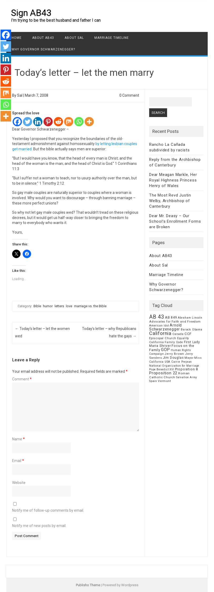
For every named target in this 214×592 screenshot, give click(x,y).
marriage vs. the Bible (90, 306)
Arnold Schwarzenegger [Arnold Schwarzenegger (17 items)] (165, 327)
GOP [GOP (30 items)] (165, 349)
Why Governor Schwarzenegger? (43, 49)
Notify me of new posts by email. (39, 526)
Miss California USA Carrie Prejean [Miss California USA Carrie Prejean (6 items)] (175, 359)
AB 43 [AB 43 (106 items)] (156, 317)
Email (18, 461)
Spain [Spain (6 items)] (153, 381)
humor (48, 306)
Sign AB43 (31, 12)
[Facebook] (17, 121)
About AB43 (43, 38)
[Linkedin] (37, 121)
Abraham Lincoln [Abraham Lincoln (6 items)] (190, 317)
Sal (19, 95)
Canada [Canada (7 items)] (178, 334)
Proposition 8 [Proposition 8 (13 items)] (186, 369)
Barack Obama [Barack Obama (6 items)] (191, 329)
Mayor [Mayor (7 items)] (188, 358)
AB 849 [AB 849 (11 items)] (171, 317)
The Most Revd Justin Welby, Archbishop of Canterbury (170, 201)
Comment (22, 379)
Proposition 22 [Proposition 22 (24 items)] (163, 373)
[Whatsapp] (79, 121)
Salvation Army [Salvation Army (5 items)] (186, 377)
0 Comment (129, 95)
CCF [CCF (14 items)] (188, 334)
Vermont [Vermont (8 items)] (164, 381)
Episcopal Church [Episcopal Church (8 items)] (162, 338)
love (69, 306)
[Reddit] (58, 121)
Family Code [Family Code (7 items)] (174, 342)
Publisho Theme (88, 585)
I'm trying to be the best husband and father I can (56, 20)
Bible (37, 306)
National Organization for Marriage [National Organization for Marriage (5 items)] (174, 365)
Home (17, 38)
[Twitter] (27, 121)
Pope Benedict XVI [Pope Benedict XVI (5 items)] (161, 369)
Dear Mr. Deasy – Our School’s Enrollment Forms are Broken (175, 221)
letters (59, 306)
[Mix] (68, 121)
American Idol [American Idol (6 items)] (159, 325)
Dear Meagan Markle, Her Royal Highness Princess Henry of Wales (173, 180)
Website (19, 483)
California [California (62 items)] (160, 333)
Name (18, 439)
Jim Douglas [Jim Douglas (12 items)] (173, 358)
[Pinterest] (48, 121)
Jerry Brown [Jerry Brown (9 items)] (174, 354)
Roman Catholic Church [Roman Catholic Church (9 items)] (169, 375)
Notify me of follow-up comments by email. (48, 510)
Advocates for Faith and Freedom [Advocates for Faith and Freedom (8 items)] (175, 321)
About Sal (74, 38)
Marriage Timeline (111, 38)
